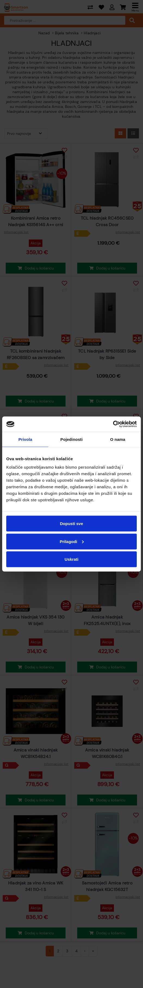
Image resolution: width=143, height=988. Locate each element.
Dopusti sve (71, 523)
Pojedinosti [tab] (71, 439)
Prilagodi (72, 541)
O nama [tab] (117, 439)
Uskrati (72, 559)
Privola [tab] (25, 439)
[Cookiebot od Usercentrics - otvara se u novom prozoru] (113, 424)
